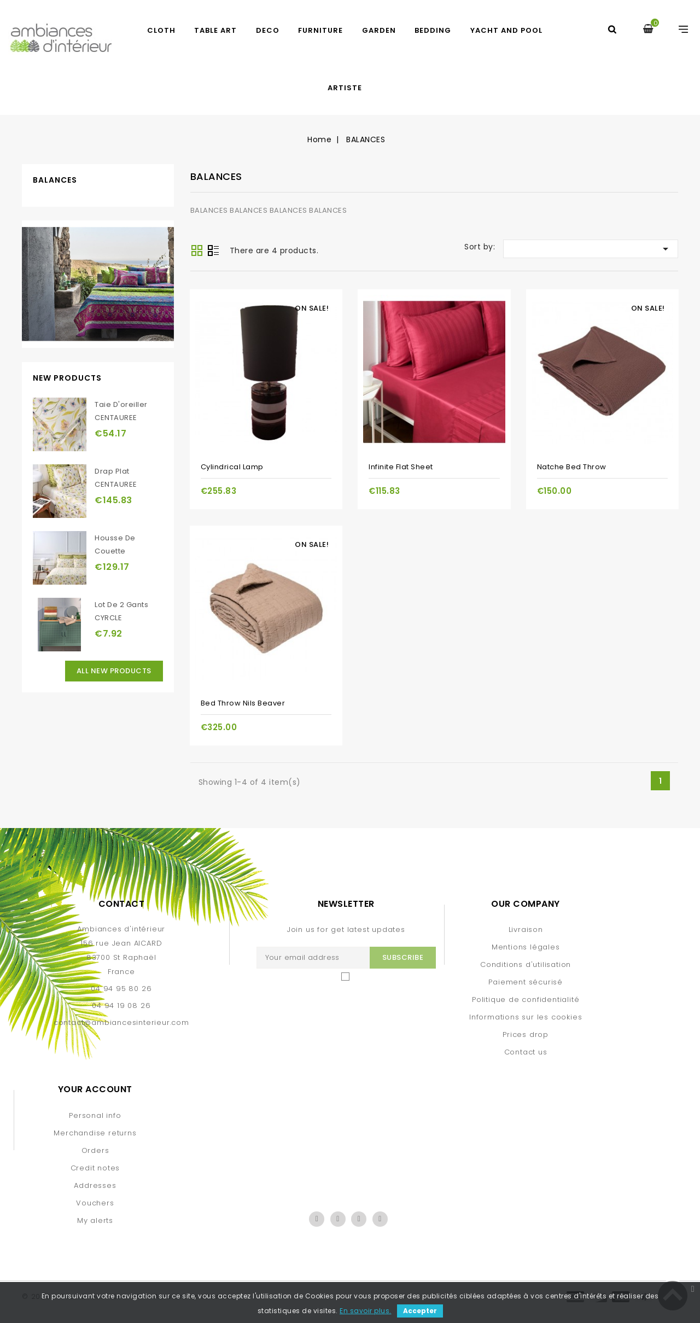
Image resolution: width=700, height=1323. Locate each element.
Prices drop (526, 1034)
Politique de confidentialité (525, 999)
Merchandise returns (95, 1133)
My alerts (95, 1220)
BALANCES (55, 179)
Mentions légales (526, 947)
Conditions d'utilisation (525, 964)
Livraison (526, 929)
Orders (95, 1150)
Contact (121, 903)
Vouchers (95, 1203)
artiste (345, 88)
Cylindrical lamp (232, 467)
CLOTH (161, 30)
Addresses (95, 1185)
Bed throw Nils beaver (243, 703)
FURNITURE (320, 30)
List (213, 251)
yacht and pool (506, 30)
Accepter (420, 1310)
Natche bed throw (571, 467)
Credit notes (95, 1168)
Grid (196, 250)
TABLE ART (215, 30)
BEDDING (433, 30)
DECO (267, 30)
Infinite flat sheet (401, 467)
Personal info (95, 1115)
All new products (114, 671)
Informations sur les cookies (525, 1017)
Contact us (525, 1052)
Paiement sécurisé (525, 982)
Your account (95, 1089)
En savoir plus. (366, 1310)
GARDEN (379, 30)
